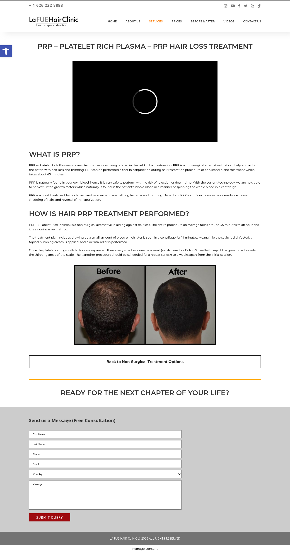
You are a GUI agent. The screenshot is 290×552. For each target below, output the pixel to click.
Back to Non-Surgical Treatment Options (145, 362)
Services (156, 21)
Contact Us (252, 21)
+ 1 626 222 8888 (46, 5)
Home (112, 21)
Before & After (203, 21)
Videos (229, 21)
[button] (6, 51)
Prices (177, 21)
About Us (133, 21)
